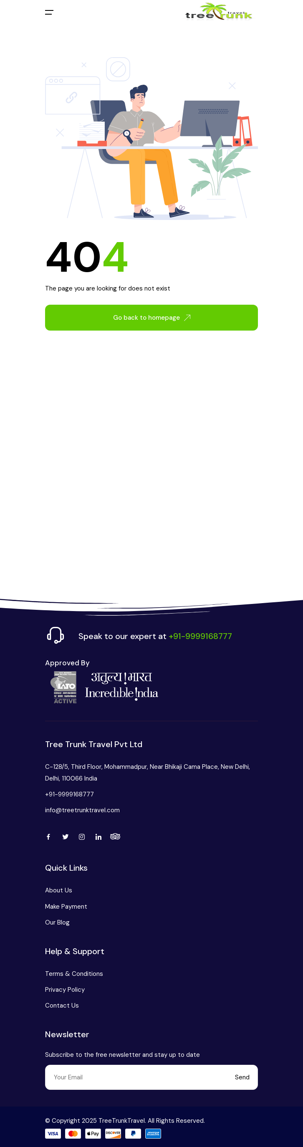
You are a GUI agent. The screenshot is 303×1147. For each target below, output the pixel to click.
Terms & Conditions (74, 974)
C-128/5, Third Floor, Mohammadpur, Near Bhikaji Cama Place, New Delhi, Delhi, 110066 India (147, 773)
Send (242, 1077)
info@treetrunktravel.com (82, 810)
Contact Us (62, 1005)
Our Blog (57, 922)
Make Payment (66, 906)
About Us (58, 890)
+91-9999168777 (69, 794)
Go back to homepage (151, 317)
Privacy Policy (65, 989)
